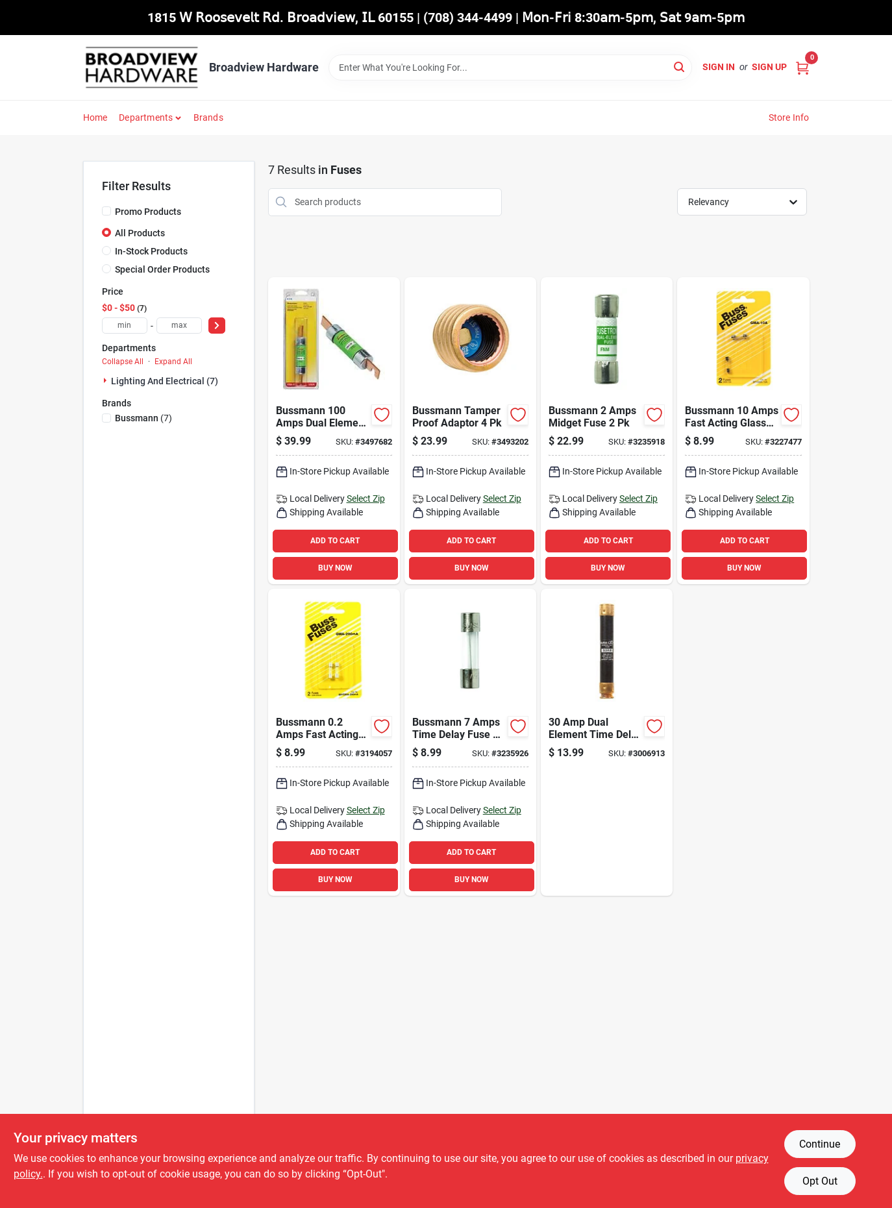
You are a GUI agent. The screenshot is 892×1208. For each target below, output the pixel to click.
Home (95, 117)
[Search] (680, 66)
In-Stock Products (151, 251)
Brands (208, 117)
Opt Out (819, 1181)
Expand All (173, 361)
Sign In (718, 67)
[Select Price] (216, 325)
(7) (143, 418)
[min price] (124, 325)
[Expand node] (106, 380)
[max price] (179, 325)
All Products (140, 233)
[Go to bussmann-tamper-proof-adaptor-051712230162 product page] (470, 430)
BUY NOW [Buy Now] (335, 568)
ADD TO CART (335, 540)
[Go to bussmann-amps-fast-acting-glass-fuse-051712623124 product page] (743, 430)
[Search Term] (510, 67)
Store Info (789, 117)
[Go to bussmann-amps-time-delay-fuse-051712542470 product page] (470, 742)
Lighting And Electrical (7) (164, 381)
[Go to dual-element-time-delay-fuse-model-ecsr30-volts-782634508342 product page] (607, 742)
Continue (819, 1144)
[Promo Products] (106, 211)
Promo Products (148, 211)
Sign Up (769, 67)
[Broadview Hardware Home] (141, 67)
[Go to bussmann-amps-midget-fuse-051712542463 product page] (607, 430)
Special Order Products (162, 269)
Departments (146, 117)
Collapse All (122, 361)
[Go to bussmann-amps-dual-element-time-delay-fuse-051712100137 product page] (334, 430)
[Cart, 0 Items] (802, 67)
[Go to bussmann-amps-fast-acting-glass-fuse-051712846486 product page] (334, 742)
